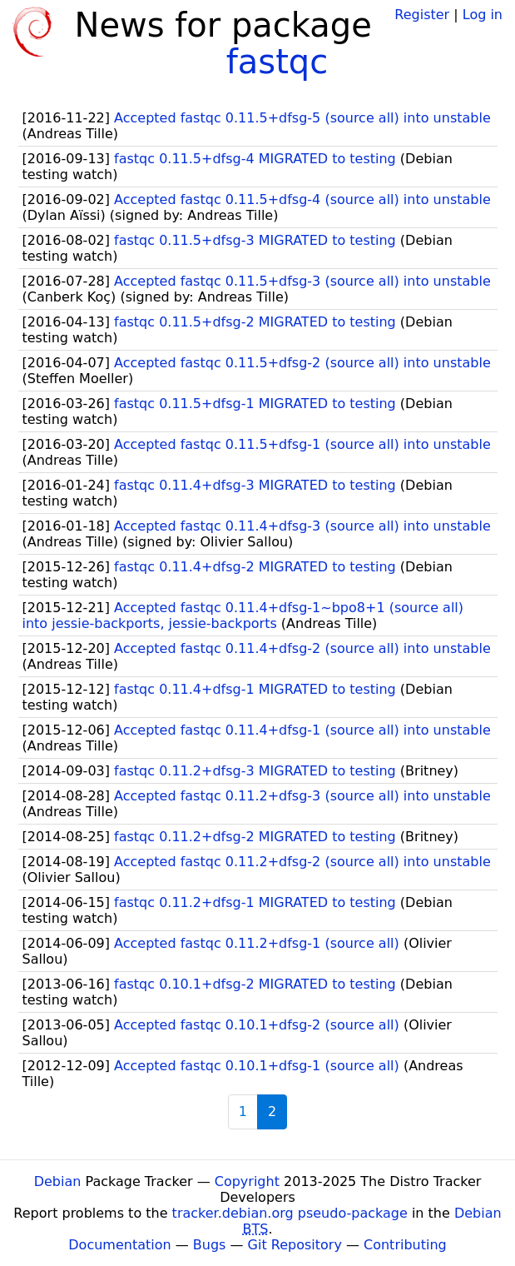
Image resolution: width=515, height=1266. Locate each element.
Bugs (209, 1245)
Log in (483, 14)
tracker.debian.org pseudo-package (290, 1213)
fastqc (277, 61)
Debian (58, 1181)
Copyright (247, 1181)
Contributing (405, 1245)
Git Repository (295, 1245)
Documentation (119, 1245)
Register (421, 14)
